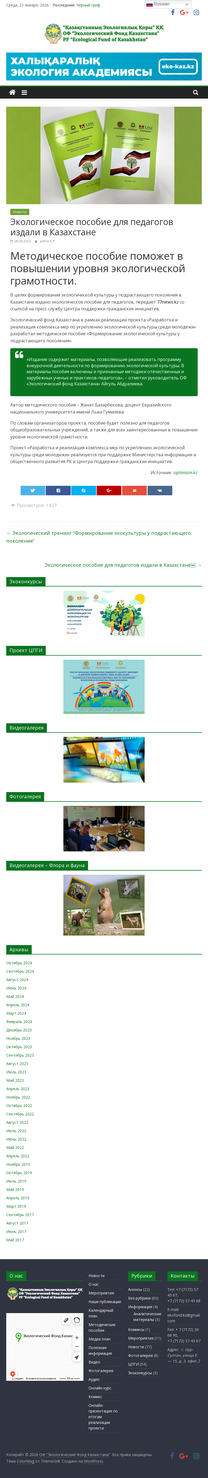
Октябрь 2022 (19, 1105)
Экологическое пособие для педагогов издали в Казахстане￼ (123, 565)
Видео (94, 1362)
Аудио (94, 1379)
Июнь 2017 (16, 1231)
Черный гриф (88, 5)
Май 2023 (15, 1080)
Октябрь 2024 (19, 962)
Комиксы (136, 1329)
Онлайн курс (100, 1388)
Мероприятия (101, 1292)
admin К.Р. (48, 241)
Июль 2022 (16, 1130)
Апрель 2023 (17, 1088)
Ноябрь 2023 (18, 1038)
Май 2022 (15, 1147)
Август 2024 (17, 979)
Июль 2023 (16, 1072)
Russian (158, 4)
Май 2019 (15, 1189)
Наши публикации (105, 1301)
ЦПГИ (133, 1364)
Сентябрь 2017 (20, 1214)
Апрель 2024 (17, 1004)
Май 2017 (15, 1239)
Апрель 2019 (17, 1197)
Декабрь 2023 (19, 1030)
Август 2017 (17, 1223)
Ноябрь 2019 (18, 1164)
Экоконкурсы (140, 1372)
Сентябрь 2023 (20, 1055)
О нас (94, 1284)
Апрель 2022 (17, 1155)
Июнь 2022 (16, 1139)
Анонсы (135, 1289)
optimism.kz (185, 473)
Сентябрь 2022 (20, 1113)
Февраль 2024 (19, 1021)
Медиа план (99, 1339)
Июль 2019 (16, 1181)
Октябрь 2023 (19, 1046)
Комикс (95, 1396)
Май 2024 (15, 996)
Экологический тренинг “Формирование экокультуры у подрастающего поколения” (98, 537)
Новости (20, 212)
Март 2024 (16, 1013)
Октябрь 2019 (19, 1172)
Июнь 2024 (16, 988)
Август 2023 (17, 1063)
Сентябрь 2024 (20, 971)
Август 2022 (17, 1122)
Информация (140, 1306)
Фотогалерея (101, 1370)
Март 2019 (16, 1206)
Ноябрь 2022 (18, 1097)
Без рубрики (139, 1298)
